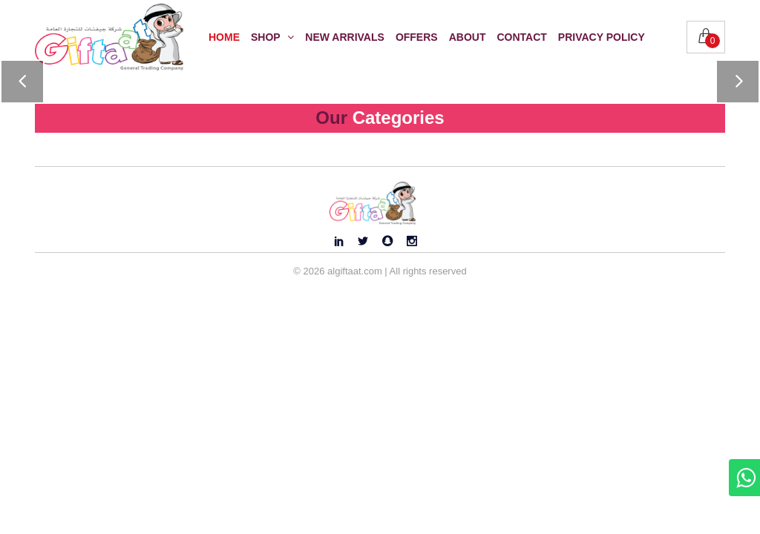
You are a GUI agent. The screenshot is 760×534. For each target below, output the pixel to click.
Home (224, 37)
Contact (521, 37)
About (467, 37)
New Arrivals (344, 37)
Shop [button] (272, 37)
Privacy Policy (601, 37)
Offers (417, 37)
